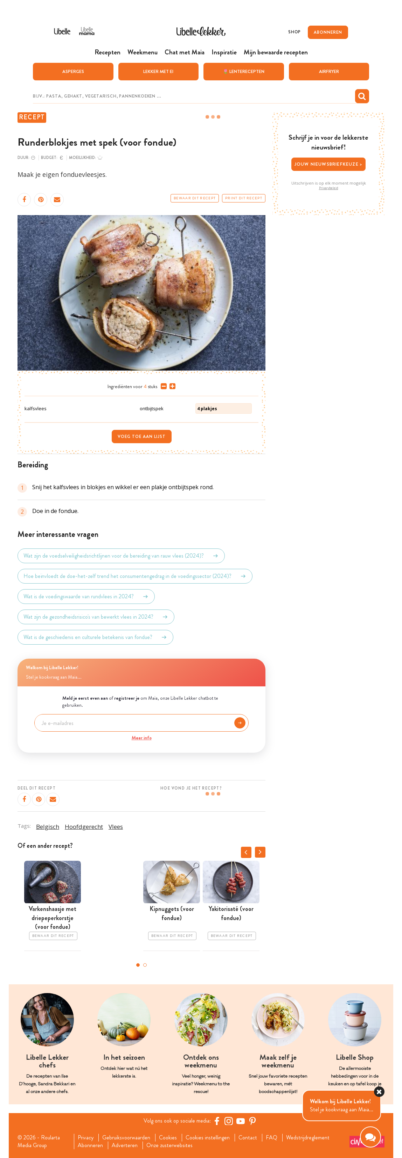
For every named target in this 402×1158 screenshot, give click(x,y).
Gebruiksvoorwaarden (126, 1137)
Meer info (142, 737)
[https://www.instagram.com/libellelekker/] (228, 1120)
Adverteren (125, 1145)
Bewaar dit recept (195, 197)
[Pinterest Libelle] (252, 1120)
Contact (247, 1137)
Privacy (85, 1137)
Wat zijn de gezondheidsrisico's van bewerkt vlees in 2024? (95, 616)
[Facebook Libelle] (217, 1120)
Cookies (168, 1137)
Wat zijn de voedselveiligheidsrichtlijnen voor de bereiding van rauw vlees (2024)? (121, 555)
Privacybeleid (328, 188)
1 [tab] (138, 964)
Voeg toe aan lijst (142, 436)
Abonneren (90, 1145)
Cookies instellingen (208, 1137)
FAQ (271, 1137)
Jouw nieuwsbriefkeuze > (328, 164)
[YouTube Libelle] (240, 1120)
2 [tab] (145, 964)
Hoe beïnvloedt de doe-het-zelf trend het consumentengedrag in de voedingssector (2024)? (135, 576)
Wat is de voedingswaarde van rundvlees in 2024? (86, 596)
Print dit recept (243, 197)
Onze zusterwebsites (169, 1145)
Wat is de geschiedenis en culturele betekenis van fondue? (95, 637)
